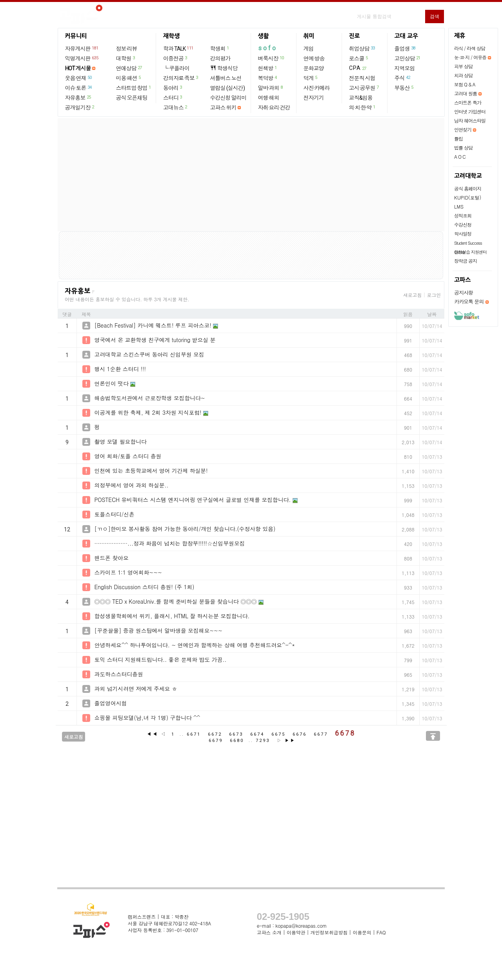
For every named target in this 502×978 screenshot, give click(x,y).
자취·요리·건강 (274, 107)
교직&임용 (361, 98)
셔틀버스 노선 (226, 78)
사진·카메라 (317, 88)
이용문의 (362, 932)
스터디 (173, 97)
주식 (403, 77)
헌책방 (268, 67)
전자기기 (314, 98)
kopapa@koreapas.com (301, 925)
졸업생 (405, 48)
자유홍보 (78, 97)
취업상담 (362, 48)
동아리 (173, 87)
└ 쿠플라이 (176, 68)
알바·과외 (271, 87)
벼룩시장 (271, 58)
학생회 (220, 48)
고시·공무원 (364, 87)
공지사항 (463, 292)
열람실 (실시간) (227, 88)
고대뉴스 (175, 107)
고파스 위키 (223, 107)
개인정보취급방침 (329, 932)
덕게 (311, 77)
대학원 (126, 58)
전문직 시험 (362, 78)
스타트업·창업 (134, 87)
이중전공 (175, 58)
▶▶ (290, 740)
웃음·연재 (79, 77)
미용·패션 (129, 77)
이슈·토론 (79, 87)
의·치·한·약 (362, 107)
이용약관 (296, 932)
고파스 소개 (269, 932)
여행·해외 (268, 98)
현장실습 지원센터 (470, 252)
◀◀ (152, 734)
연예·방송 (314, 58)
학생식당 (224, 68)
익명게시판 (82, 58)
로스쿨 (359, 58)
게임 (309, 49)
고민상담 (408, 58)
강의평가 (220, 58)
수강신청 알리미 (228, 98)
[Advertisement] (251, 175)
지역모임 (405, 68)
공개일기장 (80, 107)
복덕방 (268, 77)
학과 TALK (178, 48)
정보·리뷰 (126, 49)
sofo (267, 48)
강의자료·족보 (181, 77)
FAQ (381, 932)
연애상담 (129, 67)
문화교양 (314, 68)
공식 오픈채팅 (131, 98)
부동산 (404, 87)
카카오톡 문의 (469, 301)
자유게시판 (82, 48)
